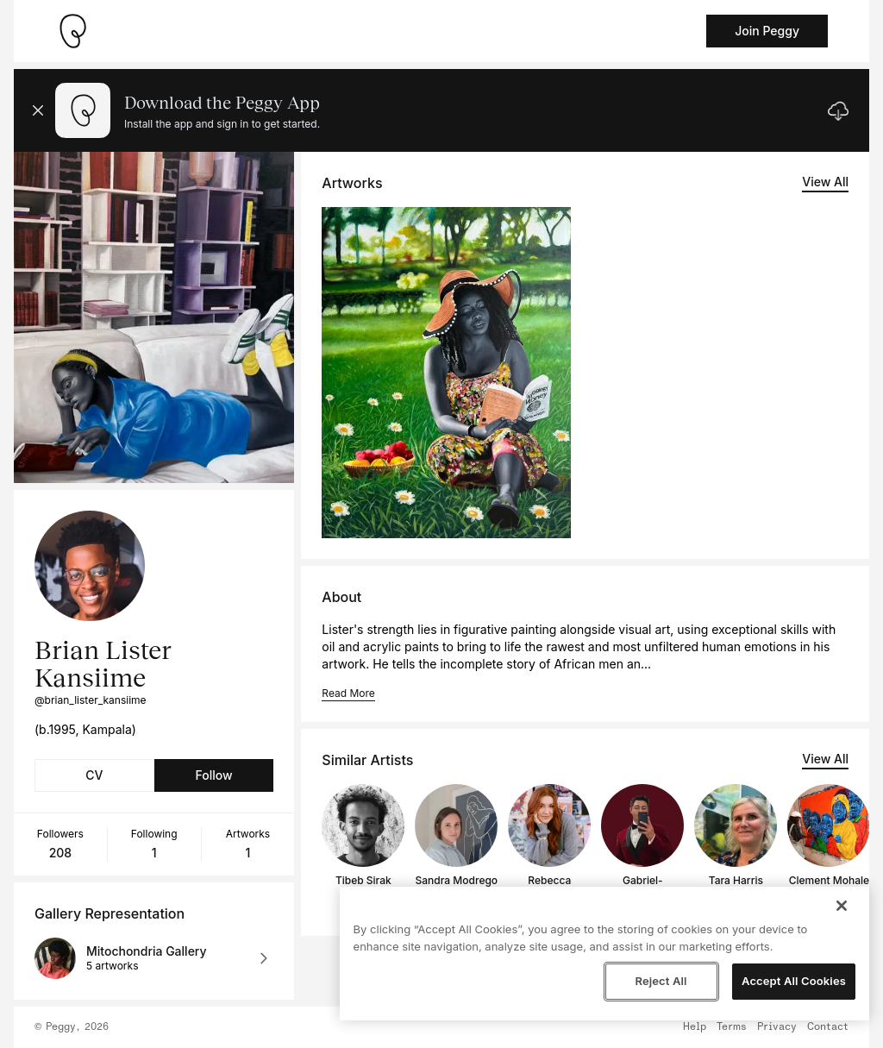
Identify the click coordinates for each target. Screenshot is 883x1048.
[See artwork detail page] (446, 372)
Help (694, 1027)
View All (825, 181)
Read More (348, 693)
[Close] (842, 906)
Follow (213, 775)
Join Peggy (767, 30)
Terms (732, 1027)
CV (94, 775)
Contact (828, 1027)
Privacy (777, 1027)
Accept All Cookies (794, 981)
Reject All (660, 981)
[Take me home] (72, 31)
